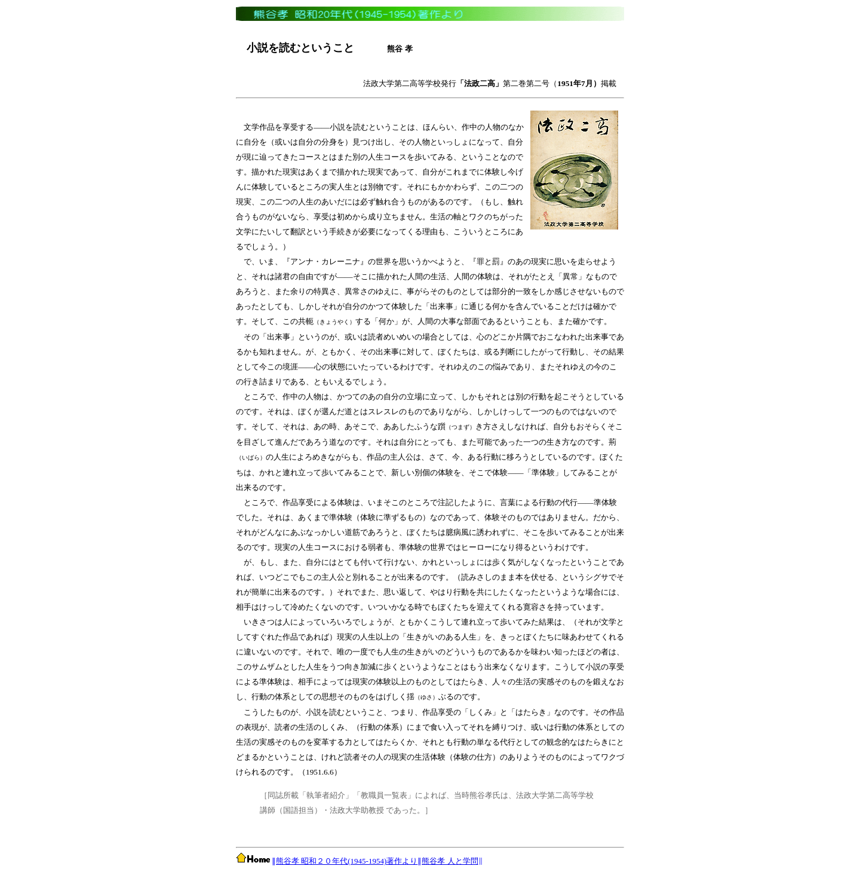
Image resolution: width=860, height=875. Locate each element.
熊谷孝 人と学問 (450, 860)
